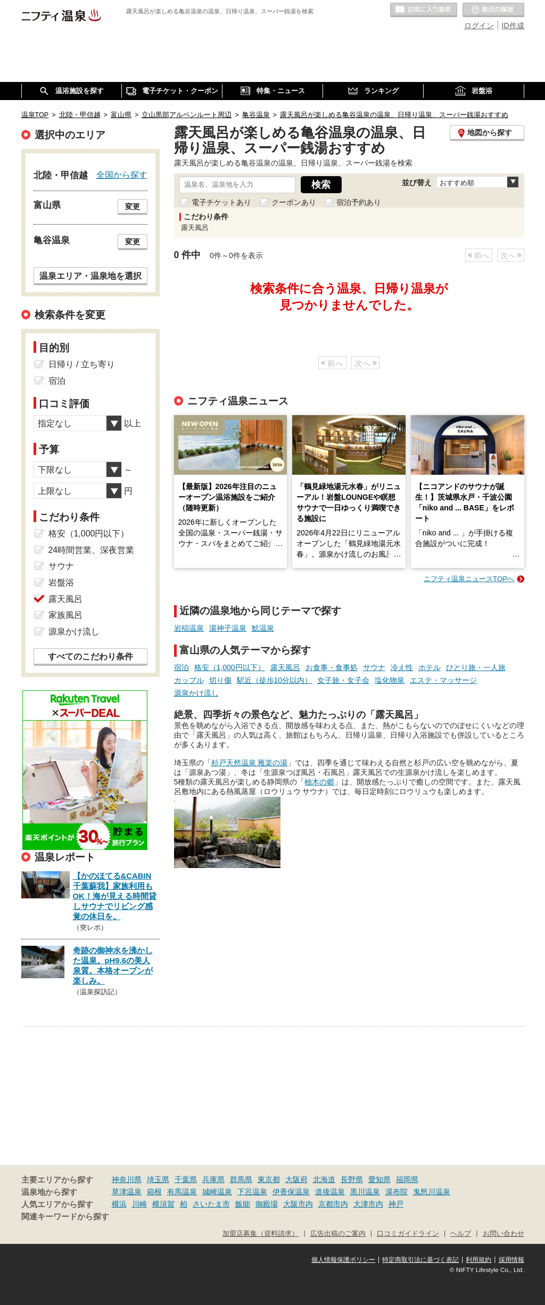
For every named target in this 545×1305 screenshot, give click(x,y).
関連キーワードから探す (65, 1216)
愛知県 (379, 1179)
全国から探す (121, 174)
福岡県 (407, 1179)
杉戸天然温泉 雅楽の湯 (249, 762)
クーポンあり (293, 202)
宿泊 (181, 667)
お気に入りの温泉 (423, 10)
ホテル (429, 667)
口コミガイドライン (408, 1233)
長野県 (352, 1179)
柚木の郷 (319, 782)
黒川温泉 (365, 1191)
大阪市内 (298, 1204)
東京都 (269, 1179)
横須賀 (163, 1204)
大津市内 (368, 1204)
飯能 (242, 1204)
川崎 (139, 1204)
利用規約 (478, 1259)
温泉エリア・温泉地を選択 (90, 275)
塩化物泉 (389, 680)
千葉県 (186, 1179)
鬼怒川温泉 (431, 1191)
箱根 (154, 1191)
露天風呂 (285, 667)
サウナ (374, 667)
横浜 (119, 1204)
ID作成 (513, 25)
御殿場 (266, 1204)
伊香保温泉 (291, 1191)
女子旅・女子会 (343, 680)
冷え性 (402, 667)
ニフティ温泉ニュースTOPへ (469, 579)
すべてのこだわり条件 (90, 656)
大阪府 (296, 1179)
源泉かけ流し (196, 693)
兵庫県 (213, 1179)
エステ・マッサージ (443, 680)
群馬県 (241, 1179)
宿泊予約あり (358, 202)
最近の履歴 (493, 10)
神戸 (396, 1204)
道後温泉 (330, 1191)
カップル (189, 680)
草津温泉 (127, 1191)
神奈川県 (127, 1179)
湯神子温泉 (227, 628)
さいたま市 (211, 1204)
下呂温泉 (252, 1191)
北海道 (324, 1179)
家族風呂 (65, 615)
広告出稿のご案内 (338, 1233)
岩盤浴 (61, 582)
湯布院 (396, 1191)
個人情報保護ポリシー (343, 1259)
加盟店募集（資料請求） (260, 1233)
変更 (132, 206)
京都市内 (333, 1204)
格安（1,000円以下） (229, 667)
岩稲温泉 (189, 628)
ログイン (479, 25)
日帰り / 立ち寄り (81, 364)
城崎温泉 (217, 1191)
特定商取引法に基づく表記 (420, 1259)
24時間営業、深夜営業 (91, 550)
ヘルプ (460, 1233)
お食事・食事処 (331, 667)
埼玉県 (158, 1179)
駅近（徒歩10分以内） (274, 680)
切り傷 (220, 680)
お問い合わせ (503, 1233)
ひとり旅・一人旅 (476, 667)
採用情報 (511, 1259)
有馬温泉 (182, 1191)
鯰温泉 (263, 628)
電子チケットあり (221, 202)
